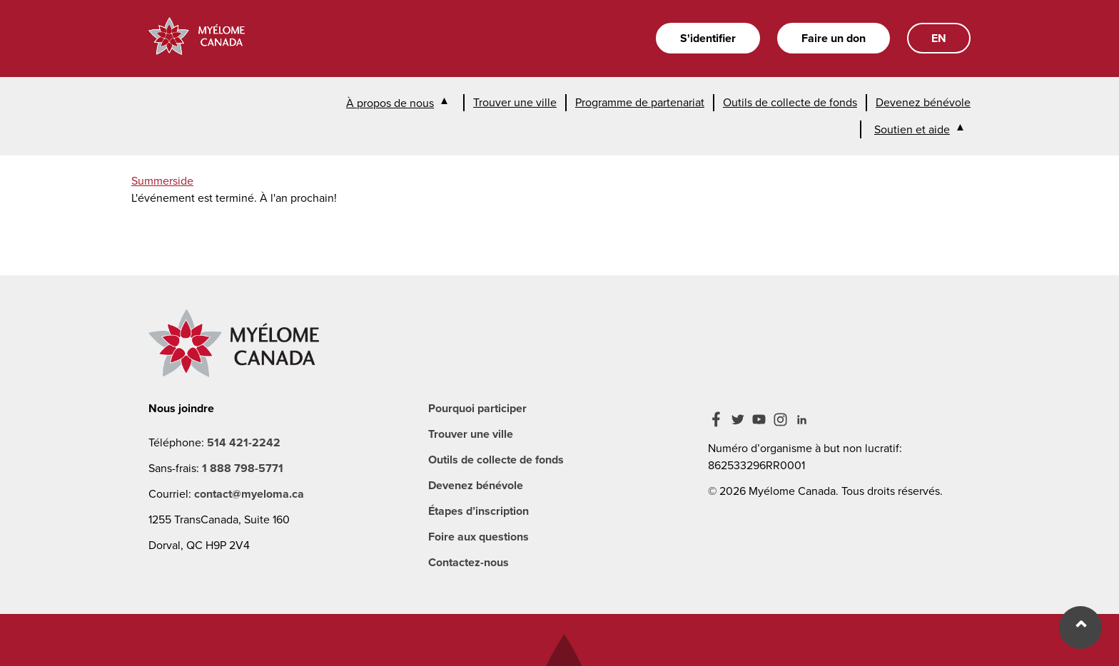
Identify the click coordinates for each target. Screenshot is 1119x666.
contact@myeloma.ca (249, 494)
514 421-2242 (243, 442)
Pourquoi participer (477, 408)
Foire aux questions (478, 536)
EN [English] (938, 38)
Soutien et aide (912, 129)
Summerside (162, 181)
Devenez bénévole (923, 102)
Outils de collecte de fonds (790, 102)
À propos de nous (390, 103)
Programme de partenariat (639, 102)
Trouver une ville (515, 102)
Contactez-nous (468, 562)
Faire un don (833, 38)
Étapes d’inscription (478, 511)
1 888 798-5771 (242, 468)
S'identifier (708, 38)
